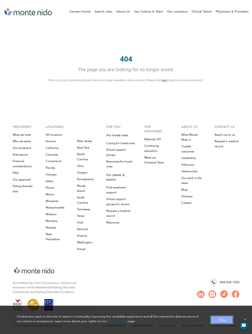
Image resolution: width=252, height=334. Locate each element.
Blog (184, 190)
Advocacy (187, 165)
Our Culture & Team (148, 11)
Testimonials (189, 171)
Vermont (82, 229)
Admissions (20, 155)
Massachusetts (55, 207)
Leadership (188, 158)
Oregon (82, 172)
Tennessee (83, 209)
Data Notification (142, 326)
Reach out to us (225, 135)
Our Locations (177, 11)
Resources (112, 222)
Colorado (52, 155)
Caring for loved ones (120, 143)
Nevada (51, 228)
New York (83, 148)
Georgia (51, 174)
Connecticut (53, 161)
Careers (186, 203)
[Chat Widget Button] (243, 325)
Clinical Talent (202, 11)
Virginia (82, 236)
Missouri (51, 214)
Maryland (52, 201)
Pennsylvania (85, 179)
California (52, 148)
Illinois (50, 188)
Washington (84, 242)
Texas (80, 216)
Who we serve (22, 141)
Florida (50, 168)
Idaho (49, 181)
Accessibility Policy (113, 326)
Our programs (22, 148)
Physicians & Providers (232, 11)
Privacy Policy (167, 326)
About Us (123, 11)
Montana (51, 221)
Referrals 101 (152, 139)
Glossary (187, 196)
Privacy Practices (192, 326)
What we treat (22, 135)
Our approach (22, 180)
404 (126, 59)
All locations (54, 135)
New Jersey (84, 141)
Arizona (51, 141)
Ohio (80, 166)
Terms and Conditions (222, 326)
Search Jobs (103, 11)
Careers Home (80, 11)
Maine (50, 194)
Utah (80, 222)
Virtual (81, 249)
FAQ (16, 173)
